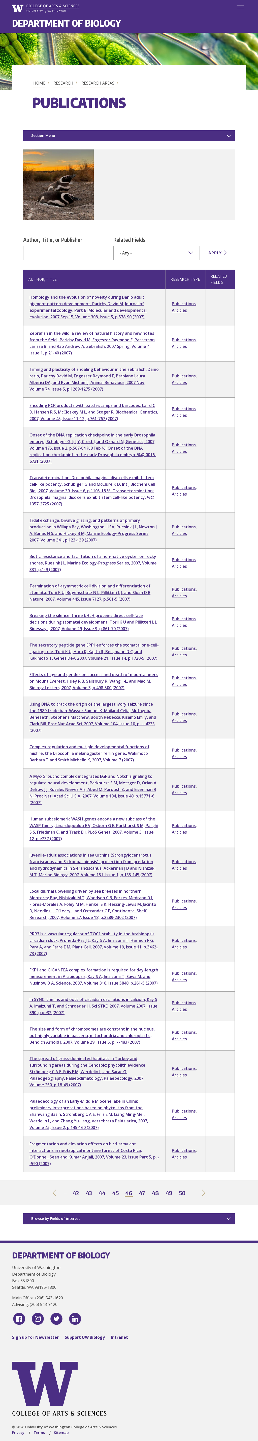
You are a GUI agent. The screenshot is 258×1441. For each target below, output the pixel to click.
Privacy (18, 1432)
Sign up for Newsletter (35, 1337)
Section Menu (43, 135)
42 (76, 1193)
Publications (184, 303)
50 (182, 1193)
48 (155, 1193)
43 (89, 1193)
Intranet (119, 1337)
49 (169, 1193)
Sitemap (61, 1432)
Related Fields (129, 239)
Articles (179, 310)
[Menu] (240, 8)
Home (39, 83)
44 (102, 1193)
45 (115, 1193)
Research (63, 83)
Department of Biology (66, 23)
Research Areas (97, 83)
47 (142, 1193)
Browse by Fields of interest (55, 1218)
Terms (39, 1432)
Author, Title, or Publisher (52, 239)
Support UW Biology (85, 1337)
